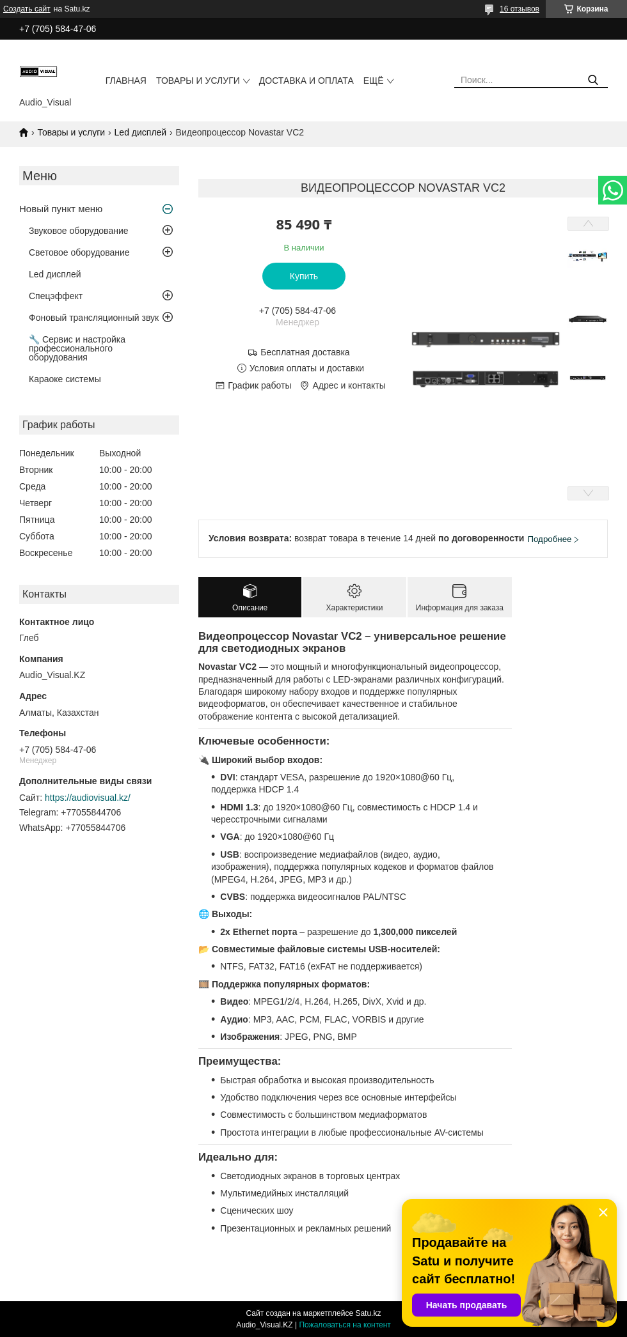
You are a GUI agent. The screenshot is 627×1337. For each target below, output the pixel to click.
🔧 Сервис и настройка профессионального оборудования (77, 348)
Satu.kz (368, 1313)
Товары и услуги (198, 80)
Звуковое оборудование (79, 231)
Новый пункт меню (60, 208)
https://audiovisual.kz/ (88, 797)
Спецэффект (56, 296)
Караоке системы (65, 379)
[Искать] (593, 80)
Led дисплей (141, 132)
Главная (126, 80)
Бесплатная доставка (304, 352)
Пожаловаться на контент (344, 1324)
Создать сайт (27, 8)
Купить (304, 276)
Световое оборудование (79, 252)
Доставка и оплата (306, 80)
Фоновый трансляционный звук (94, 318)
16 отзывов (519, 8)
